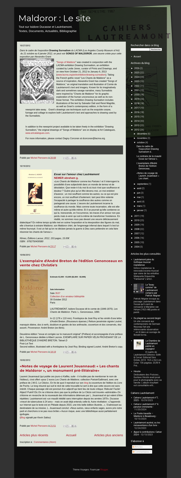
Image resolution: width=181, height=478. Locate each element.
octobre (141, 142)
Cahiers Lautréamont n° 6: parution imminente (146, 405)
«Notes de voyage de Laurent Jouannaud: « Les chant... (147, 176)
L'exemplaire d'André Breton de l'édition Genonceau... (146, 166)
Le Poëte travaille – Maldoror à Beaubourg (144, 414)
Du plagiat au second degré (147, 318)
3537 (57, 293)
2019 (137, 99)
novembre (142, 138)
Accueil (71, 435)
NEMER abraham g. (66, 177)
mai (139, 197)
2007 (137, 233)
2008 (137, 229)
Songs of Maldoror (66, 62)
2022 (137, 86)
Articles (138, 447)
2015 (137, 116)
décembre (142, 133)
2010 (137, 220)
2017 (137, 107)
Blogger (104, 469)
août (139, 188)
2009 (137, 224)
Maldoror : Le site (54, 18)
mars (140, 206)
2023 (137, 81)
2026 (137, 68)
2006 (137, 238)
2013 (137, 125)
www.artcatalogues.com (37, 133)
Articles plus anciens (108, 435)
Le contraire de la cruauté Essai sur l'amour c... (148, 157)
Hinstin (137, 371)
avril (139, 201)
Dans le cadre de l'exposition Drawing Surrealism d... (147, 149)
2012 (137, 129)
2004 (137, 246)
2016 (137, 112)
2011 (137, 216)
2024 (137, 77)
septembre (142, 184)
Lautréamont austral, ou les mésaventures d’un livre (147, 424)
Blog (23, 417)
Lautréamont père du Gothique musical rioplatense (144, 262)
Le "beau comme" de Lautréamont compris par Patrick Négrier (152, 290)
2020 (137, 94)
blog (86, 383)
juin (139, 193)
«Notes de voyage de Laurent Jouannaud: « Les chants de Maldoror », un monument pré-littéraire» (69, 368)
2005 (137, 242)
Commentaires (141, 451)
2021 (137, 90)
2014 (137, 121)
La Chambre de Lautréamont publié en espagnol (152, 344)
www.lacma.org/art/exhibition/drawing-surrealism (81, 75)
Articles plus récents (34, 435)
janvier (140, 210)
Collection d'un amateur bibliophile (67, 296)
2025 (137, 72)
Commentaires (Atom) (45, 442)
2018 (137, 103)
